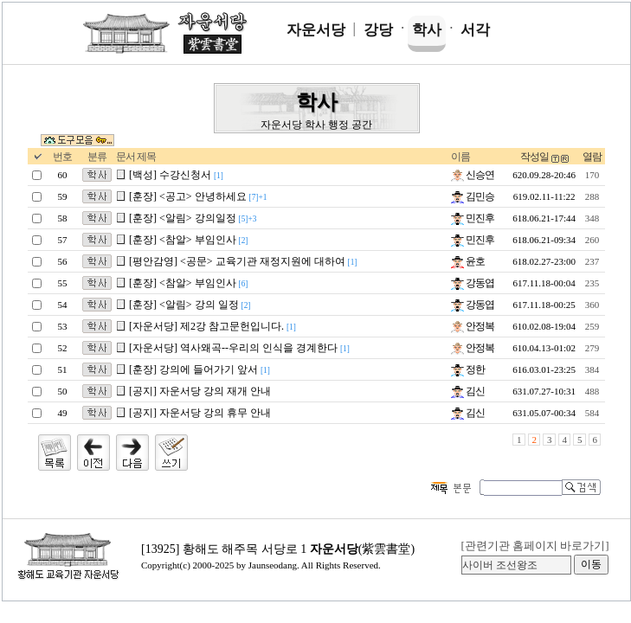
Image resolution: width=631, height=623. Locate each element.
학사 (426, 30)
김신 (468, 391)
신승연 (472, 175)
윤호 (468, 261)
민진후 (472, 218)
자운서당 (316, 30)
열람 (592, 157)
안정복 (472, 326)
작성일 (534, 157)
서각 (475, 30)
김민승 (472, 196)
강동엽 (472, 283)
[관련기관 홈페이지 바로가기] (534, 545)
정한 (468, 369)
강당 (378, 30)
